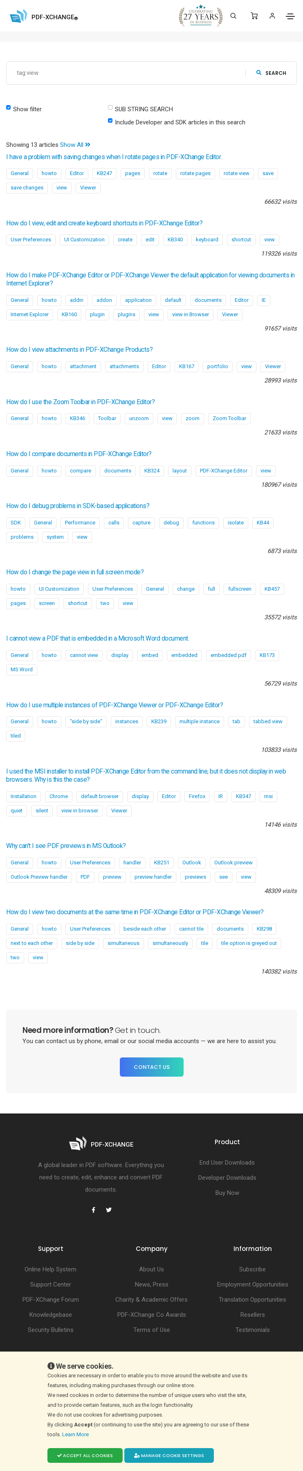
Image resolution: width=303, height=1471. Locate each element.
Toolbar (107, 418)
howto (49, 173)
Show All (75, 144)
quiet (16, 810)
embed (149, 655)
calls (113, 523)
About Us (151, 1269)
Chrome (58, 796)
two (105, 603)
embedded (184, 655)
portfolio (217, 366)
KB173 (267, 655)
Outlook (191, 862)
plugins (126, 314)
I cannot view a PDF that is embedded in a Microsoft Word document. (97, 638)
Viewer (88, 187)
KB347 (243, 796)
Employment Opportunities (252, 1284)
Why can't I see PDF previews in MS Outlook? (66, 846)
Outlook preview (233, 862)
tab (236, 721)
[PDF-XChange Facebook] (93, 1210)
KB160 (69, 314)
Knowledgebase (50, 1314)
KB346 (77, 418)
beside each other (144, 929)
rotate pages (195, 173)
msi (268, 796)
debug (171, 523)
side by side (80, 943)
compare (80, 471)
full (211, 589)
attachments (124, 366)
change (186, 589)
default (173, 300)
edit (150, 239)
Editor (77, 173)
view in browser (79, 810)
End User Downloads (227, 1162)
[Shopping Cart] (254, 16)
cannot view (84, 655)
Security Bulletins (51, 1330)
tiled (16, 736)
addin (76, 300)
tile (204, 943)
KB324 (151, 471)
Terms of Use (151, 1330)
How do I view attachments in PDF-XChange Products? (79, 349)
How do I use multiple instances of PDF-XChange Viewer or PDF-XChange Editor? (114, 705)
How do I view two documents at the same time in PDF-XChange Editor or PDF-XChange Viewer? (135, 912)
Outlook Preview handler (39, 877)
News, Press (151, 1284)
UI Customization (84, 239)
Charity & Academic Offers (151, 1299)
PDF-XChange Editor (223, 471)
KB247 (104, 173)
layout (180, 471)
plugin (97, 314)
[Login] (272, 15)
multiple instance (200, 721)
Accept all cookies (85, 1455)
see (223, 877)
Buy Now (227, 1193)
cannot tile (191, 929)
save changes (27, 187)
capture (141, 523)
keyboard (207, 239)
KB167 (186, 366)
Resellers (252, 1314)
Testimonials (253, 1330)
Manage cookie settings (169, 1455)
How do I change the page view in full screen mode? (75, 572)
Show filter (27, 109)
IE (264, 300)
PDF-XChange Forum (50, 1299)
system (55, 537)
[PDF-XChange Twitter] (109, 1210)
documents (208, 300)
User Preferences (31, 239)
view (61, 187)
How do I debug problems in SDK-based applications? (77, 506)
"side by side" (86, 721)
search (271, 73)
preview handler (153, 877)
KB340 (175, 239)
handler (132, 862)
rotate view (236, 173)
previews (195, 877)
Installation (23, 796)
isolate (236, 523)
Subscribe (252, 1269)
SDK (16, 523)
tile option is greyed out (249, 943)
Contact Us (152, 1067)
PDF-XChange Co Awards (151, 1314)
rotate (160, 173)
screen (47, 603)
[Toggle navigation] (290, 16)
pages (132, 173)
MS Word (22, 669)
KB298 (264, 929)
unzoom (139, 418)
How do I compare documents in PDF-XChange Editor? (79, 454)
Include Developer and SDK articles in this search (180, 122)
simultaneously (170, 943)
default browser (100, 796)
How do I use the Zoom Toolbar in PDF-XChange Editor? (80, 402)
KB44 (263, 523)
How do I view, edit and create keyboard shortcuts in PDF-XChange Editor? (104, 223)
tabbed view (268, 721)
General (20, 173)
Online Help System (50, 1269)
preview (112, 877)
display (119, 655)
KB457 (272, 589)
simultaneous (123, 943)
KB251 (161, 862)
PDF (85, 877)
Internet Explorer (30, 314)
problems (22, 537)
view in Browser (190, 314)
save (268, 173)
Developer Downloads (227, 1177)
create (125, 239)
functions (203, 523)
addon (104, 300)
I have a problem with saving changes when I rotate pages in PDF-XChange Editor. (114, 157)
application (138, 300)
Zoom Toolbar (229, 418)
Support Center (50, 1284)
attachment (83, 366)
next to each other (32, 943)
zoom (193, 418)
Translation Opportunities (252, 1299)
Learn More (76, 1434)
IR (220, 796)
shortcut (241, 239)
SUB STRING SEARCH (144, 109)
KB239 (158, 721)
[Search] (233, 16)
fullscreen (239, 589)
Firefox (197, 796)
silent (42, 810)
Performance (80, 523)
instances (126, 721)
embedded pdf (229, 655)
